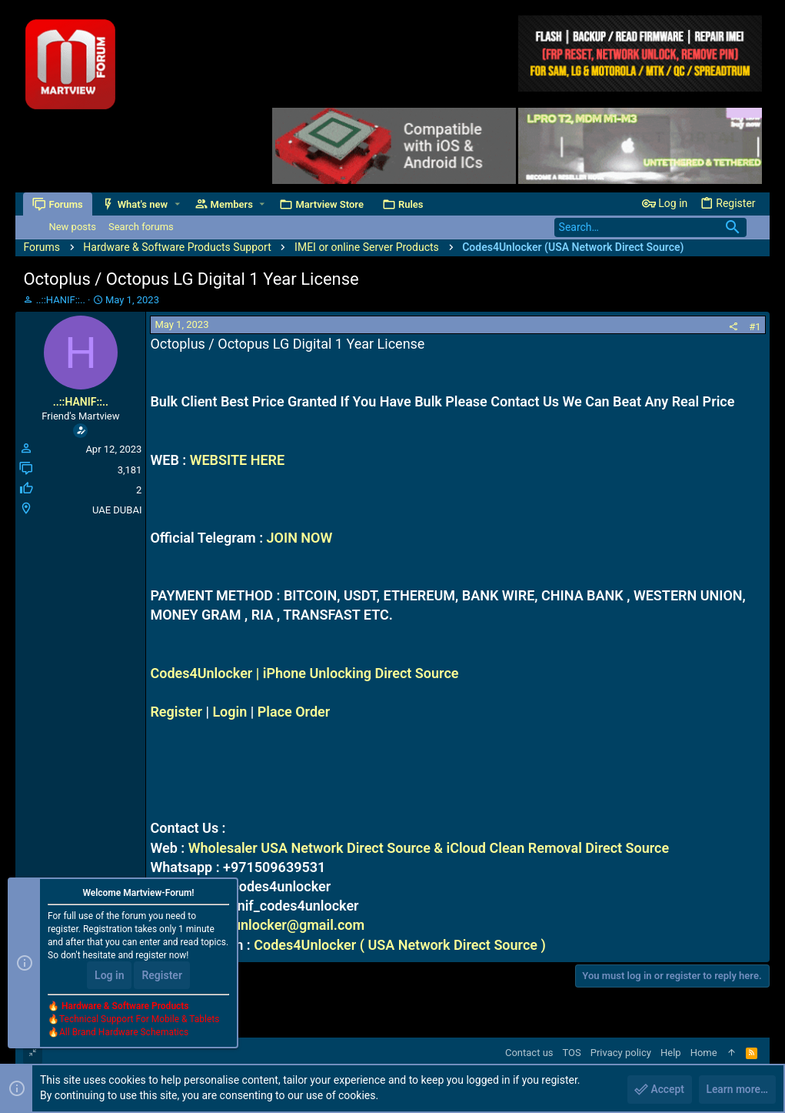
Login (229, 712)
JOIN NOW (300, 538)
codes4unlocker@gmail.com (276, 925)
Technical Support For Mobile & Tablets (139, 1019)
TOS (572, 1052)
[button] (177, 204)
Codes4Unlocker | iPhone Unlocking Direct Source (304, 673)
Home (703, 1052)
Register (176, 712)
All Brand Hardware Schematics (123, 1033)
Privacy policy (620, 1052)
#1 (754, 327)
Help (670, 1052)
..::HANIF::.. (60, 300)
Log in (109, 976)
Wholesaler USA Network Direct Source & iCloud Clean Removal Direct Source (429, 848)
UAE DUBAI (116, 510)
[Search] (650, 227)
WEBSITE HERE (237, 460)
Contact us (529, 1052)
